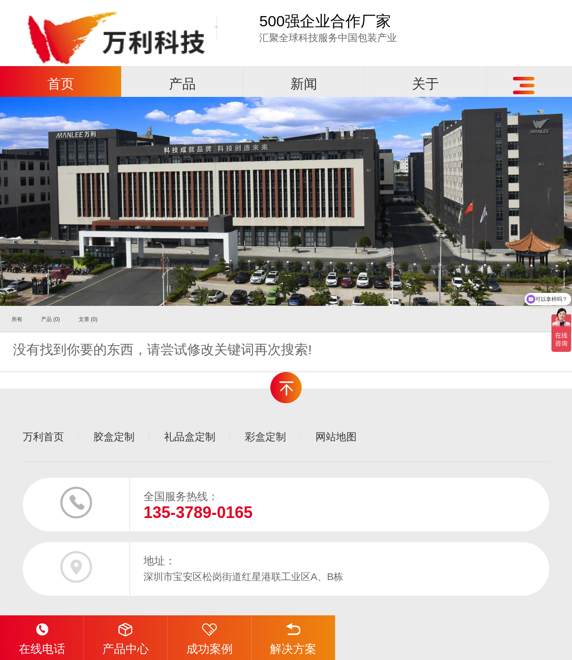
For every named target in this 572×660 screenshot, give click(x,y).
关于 (425, 83)
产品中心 (125, 635)
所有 (17, 319)
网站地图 (336, 437)
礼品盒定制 (189, 437)
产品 (182, 83)
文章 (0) (88, 319)
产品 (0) (50, 319)
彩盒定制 (265, 437)
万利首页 (43, 437)
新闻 (303, 83)
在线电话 (42, 635)
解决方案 (293, 635)
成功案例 (209, 635)
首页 (60, 83)
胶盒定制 (114, 437)
